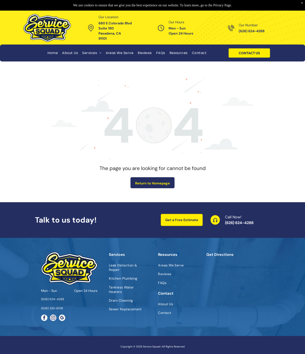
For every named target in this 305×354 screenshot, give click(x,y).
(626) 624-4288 (239, 222)
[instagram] (53, 318)
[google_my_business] (62, 318)
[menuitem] (52, 53)
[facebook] (44, 318)
